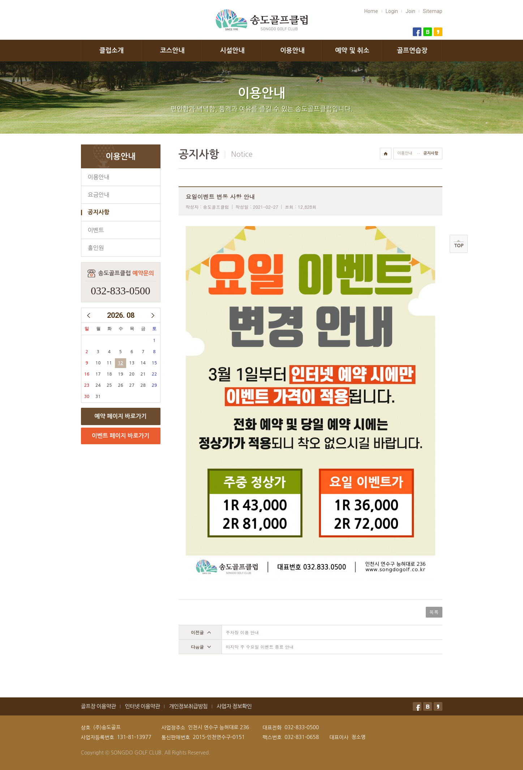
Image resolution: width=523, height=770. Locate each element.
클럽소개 (111, 50)
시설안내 (232, 50)
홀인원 (96, 248)
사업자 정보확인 (234, 706)
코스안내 (172, 50)
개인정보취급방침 (188, 706)
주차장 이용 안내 (242, 632)
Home (371, 11)
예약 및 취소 (352, 50)
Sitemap (432, 11)
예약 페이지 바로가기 (120, 416)
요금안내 (99, 195)
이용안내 (292, 50)
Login (392, 11)
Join (410, 11)
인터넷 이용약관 (142, 706)
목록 (434, 612)
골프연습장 (412, 50)
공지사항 (99, 212)
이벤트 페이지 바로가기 (120, 435)
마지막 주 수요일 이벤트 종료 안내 (260, 647)
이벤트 (96, 230)
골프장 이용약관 (98, 706)
